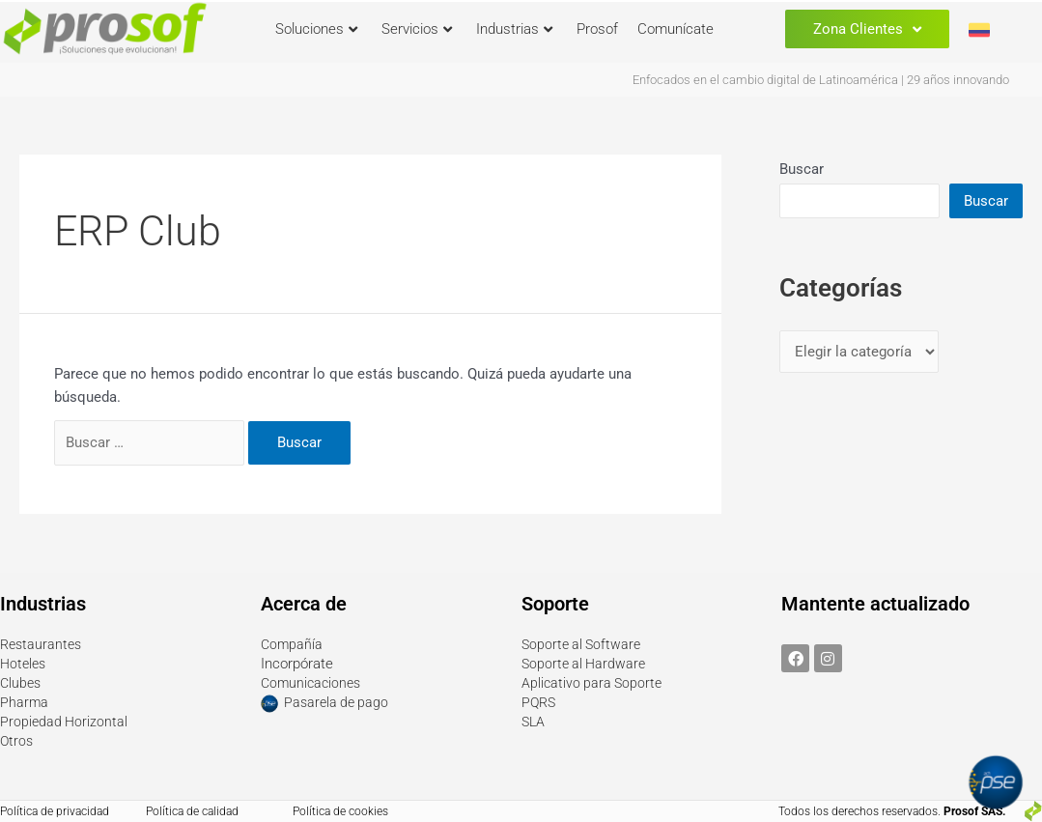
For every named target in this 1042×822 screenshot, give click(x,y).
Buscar (801, 169)
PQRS (539, 702)
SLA (534, 721)
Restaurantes (43, 644)
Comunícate (675, 29)
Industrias (514, 29)
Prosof (597, 29)
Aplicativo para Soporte (593, 683)
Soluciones (316, 29)
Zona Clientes (867, 29)
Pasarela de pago (338, 703)
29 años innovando (958, 79)
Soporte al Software (583, 644)
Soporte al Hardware (586, 663)
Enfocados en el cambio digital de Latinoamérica (765, 79)
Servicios (416, 29)
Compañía (292, 644)
